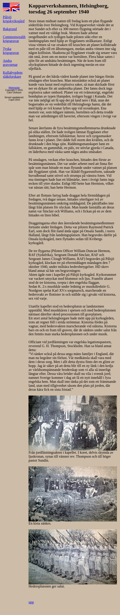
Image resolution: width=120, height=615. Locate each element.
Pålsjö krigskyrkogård (14, 19)
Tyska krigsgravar (11, 51)
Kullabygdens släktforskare (13, 74)
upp (31, 602)
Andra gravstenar (10, 62)
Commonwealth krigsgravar (14, 39)
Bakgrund (10, 29)
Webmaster (14, 88)
